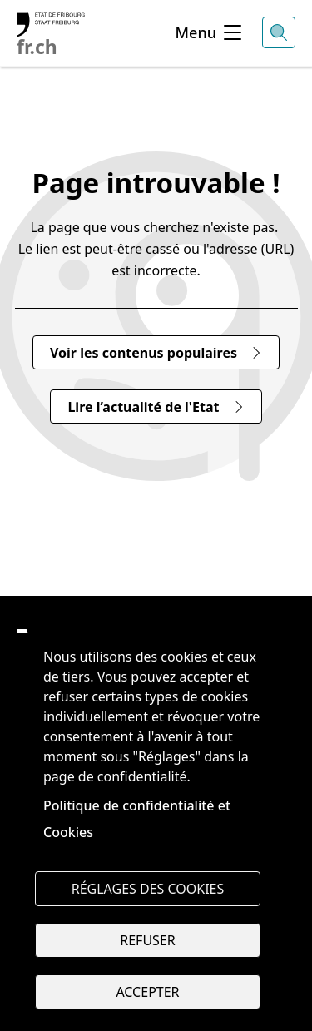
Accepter (147, 992)
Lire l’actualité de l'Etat (155, 407)
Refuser (147, 940)
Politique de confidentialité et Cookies (136, 818)
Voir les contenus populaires (156, 353)
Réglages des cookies (148, 889)
